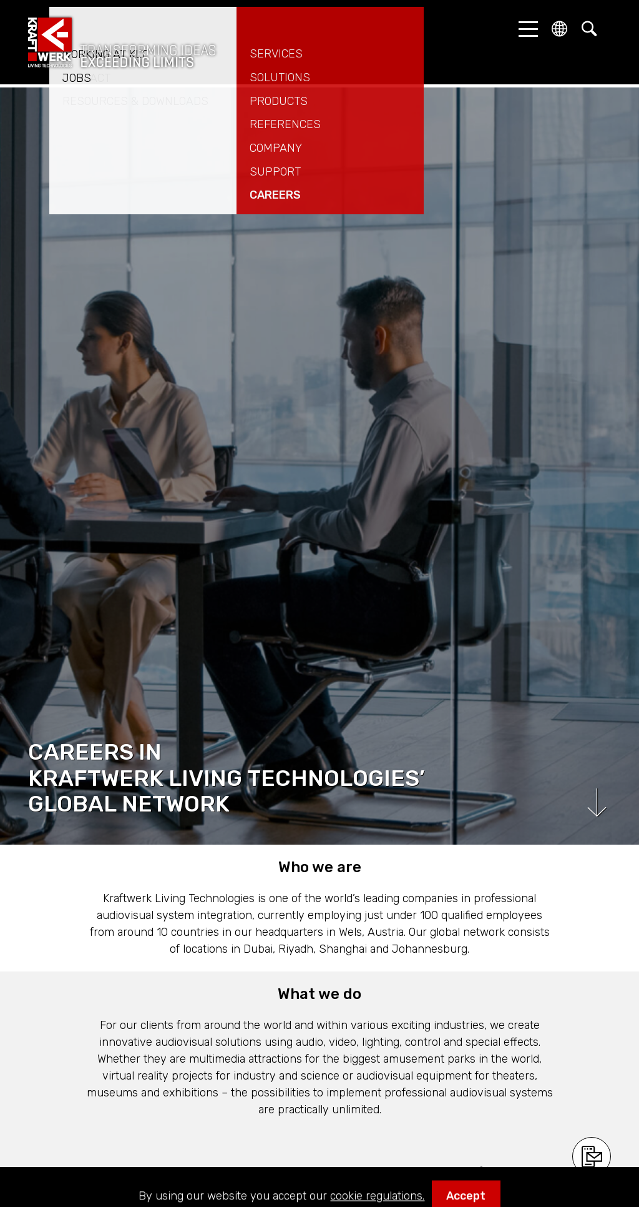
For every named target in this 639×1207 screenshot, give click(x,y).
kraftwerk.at (121, 42)
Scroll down (597, 802)
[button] (525, 28)
